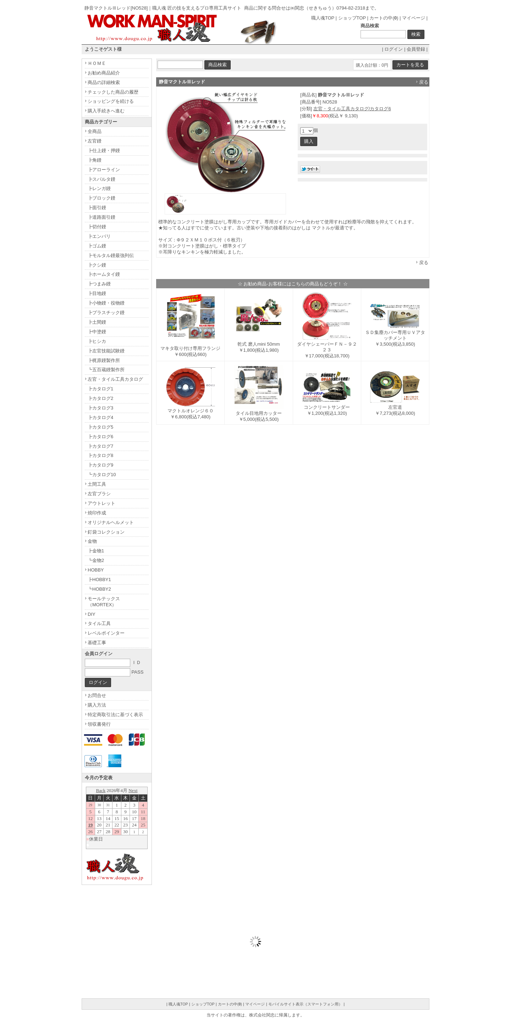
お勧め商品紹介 (104, 73)
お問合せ (97, 695)
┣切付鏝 (97, 226)
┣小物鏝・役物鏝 (106, 303)
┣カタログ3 (100, 408)
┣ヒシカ (97, 341)
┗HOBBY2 (99, 589)
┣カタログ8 (100, 455)
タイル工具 (99, 623)
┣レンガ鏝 (99, 188)
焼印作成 (97, 512)
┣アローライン (104, 169)
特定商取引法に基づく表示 (115, 714)
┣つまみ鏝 (99, 283)
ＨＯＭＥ (97, 63)
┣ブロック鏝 (101, 198)
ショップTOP (352, 18)
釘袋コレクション (106, 532)
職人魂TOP (322, 18)
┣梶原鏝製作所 (104, 360)
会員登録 (416, 49)
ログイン (393, 49)
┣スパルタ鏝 (101, 179)
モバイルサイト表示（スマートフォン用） (305, 1004)
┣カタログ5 (100, 427)
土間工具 (97, 484)
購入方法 (97, 705)
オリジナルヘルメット (111, 522)
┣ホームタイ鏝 (104, 274)
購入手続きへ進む (106, 110)
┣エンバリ (99, 236)
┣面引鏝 (97, 207)
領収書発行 (99, 724)
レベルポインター (106, 633)
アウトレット (101, 503)
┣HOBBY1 (99, 579)
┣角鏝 (94, 160)
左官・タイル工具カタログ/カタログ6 (352, 108)
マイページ (413, 18)
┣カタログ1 (100, 388)
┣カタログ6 (100, 436)
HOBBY (96, 570)
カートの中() (383, 18)
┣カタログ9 (100, 465)
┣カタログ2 (100, 398)
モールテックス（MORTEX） (104, 601)
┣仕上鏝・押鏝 (104, 150)
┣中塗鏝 (97, 331)
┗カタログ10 (102, 474)
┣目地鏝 (97, 293)
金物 (92, 541)
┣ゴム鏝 (97, 246)
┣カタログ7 (100, 446)
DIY (91, 614)
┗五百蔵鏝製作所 (106, 369)
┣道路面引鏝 (101, 217)
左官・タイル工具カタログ (115, 379)
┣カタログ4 (100, 417)
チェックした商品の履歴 (113, 92)
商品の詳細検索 (104, 82)
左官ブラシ (99, 493)
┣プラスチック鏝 (106, 312)
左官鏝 (94, 141)
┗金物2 (96, 560)
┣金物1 (96, 550)
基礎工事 (97, 642)
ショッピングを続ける (111, 101)
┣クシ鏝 (97, 265)
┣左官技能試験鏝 (106, 350)
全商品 (94, 131)
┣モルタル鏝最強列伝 (111, 255)
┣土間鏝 (97, 322)
